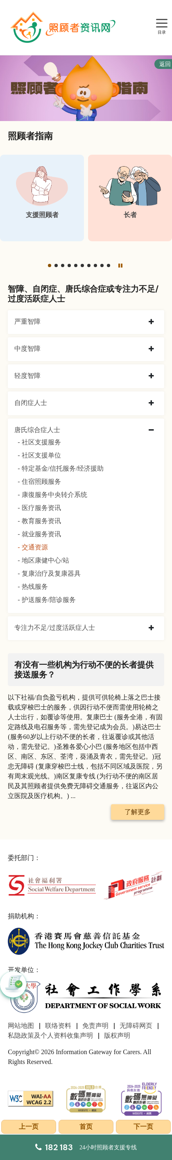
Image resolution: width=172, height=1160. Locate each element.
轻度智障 (27, 375)
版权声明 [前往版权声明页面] (117, 1035)
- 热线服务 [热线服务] (33, 586)
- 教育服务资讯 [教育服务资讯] (39, 520)
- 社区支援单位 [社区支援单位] (39, 455)
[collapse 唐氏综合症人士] (151, 430)
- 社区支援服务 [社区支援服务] (39, 442)
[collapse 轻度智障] (151, 376)
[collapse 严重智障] (151, 322)
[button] (49, 265)
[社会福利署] (52, 884)
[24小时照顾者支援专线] (86, 1147)
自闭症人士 (30, 402)
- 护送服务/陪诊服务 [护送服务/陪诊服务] (47, 599)
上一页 (28, 1126)
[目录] (162, 23)
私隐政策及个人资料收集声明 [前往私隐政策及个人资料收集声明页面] (50, 1035)
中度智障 (27, 348)
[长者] (130, 198)
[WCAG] (30, 1097)
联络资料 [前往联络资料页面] (58, 1025)
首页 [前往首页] (86, 1126)
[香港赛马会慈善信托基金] (86, 940)
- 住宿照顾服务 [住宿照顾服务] (39, 481)
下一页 (143, 1126)
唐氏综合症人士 (37, 429)
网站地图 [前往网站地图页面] (21, 1025)
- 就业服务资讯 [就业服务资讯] (39, 534)
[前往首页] (63, 27)
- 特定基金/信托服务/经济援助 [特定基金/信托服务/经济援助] (61, 468)
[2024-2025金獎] (86, 1097)
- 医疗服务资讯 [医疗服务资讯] (39, 507)
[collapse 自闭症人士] (151, 403)
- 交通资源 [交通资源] (33, 547)
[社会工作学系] (86, 997)
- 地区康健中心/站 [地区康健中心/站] (43, 560)
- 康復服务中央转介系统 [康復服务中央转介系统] (52, 494)
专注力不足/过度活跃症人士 (54, 627)
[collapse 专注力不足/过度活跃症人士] (151, 628)
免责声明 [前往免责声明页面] (95, 1025)
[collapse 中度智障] (151, 349)
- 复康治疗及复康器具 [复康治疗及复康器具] (49, 573)
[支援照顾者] (42, 198)
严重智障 (27, 321)
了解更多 (137, 811)
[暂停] (120, 265)
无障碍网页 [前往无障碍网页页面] (136, 1025)
